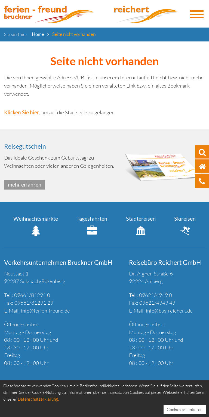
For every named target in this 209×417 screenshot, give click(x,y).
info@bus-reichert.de (169, 310)
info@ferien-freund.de (45, 310)
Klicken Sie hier (21, 112)
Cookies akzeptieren (184, 409)
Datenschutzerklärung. (38, 399)
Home (38, 34)
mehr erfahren (24, 184)
